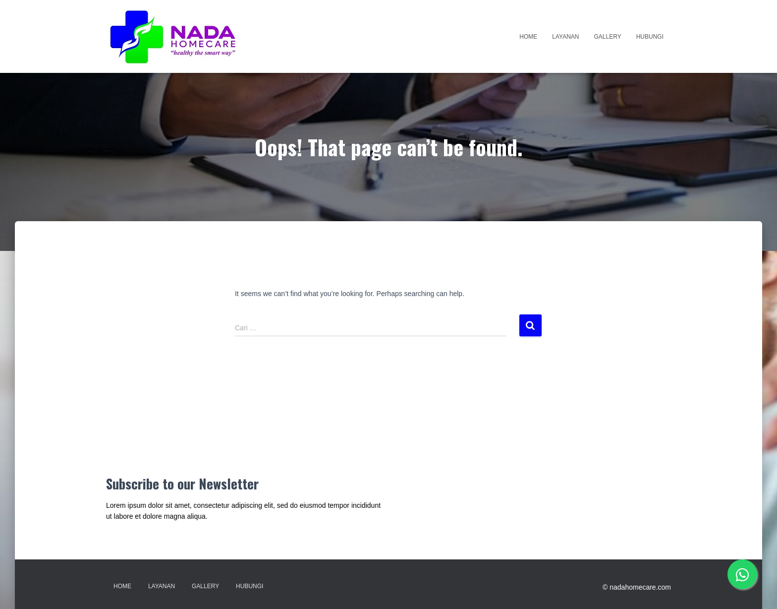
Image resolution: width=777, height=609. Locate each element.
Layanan (565, 36)
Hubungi (650, 36)
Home (528, 36)
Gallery (607, 36)
